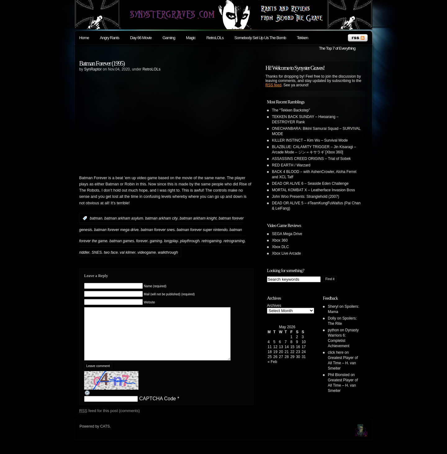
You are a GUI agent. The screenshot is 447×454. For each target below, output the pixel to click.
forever (141, 241)
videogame (147, 252)
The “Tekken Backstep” (291, 110)
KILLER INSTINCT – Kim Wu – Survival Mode (310, 140)
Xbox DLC (280, 247)
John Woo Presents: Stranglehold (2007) (305, 196)
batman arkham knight (198, 218)
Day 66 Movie (141, 37)
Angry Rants (109, 37)
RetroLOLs (215, 37)
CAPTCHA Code (157, 408)
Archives (274, 305)
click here (336, 352)
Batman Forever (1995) (101, 63)
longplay (171, 241)
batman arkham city (161, 218)
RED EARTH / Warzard (291, 165)
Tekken (302, 37)
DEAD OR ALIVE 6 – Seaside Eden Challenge (310, 183)
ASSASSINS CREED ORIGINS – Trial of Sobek (311, 159)
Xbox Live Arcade (286, 253)
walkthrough (168, 252)
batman (96, 218)
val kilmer (128, 252)
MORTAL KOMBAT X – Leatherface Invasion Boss (313, 190)
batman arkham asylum (123, 218)
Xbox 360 (280, 240)
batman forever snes (157, 229)
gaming (156, 241)
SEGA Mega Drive (287, 234)
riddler (84, 252)
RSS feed (273, 85)
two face (111, 252)
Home (84, 37)
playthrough (190, 241)
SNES (97, 252)
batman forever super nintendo (202, 229)
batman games (121, 241)
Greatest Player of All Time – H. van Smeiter (343, 363)
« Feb (272, 362)
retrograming (234, 241)
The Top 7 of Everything (337, 48)
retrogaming (211, 241)
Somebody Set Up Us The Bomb (260, 37)
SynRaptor (93, 69)
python (333, 330)
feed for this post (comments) (109, 420)
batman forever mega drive (116, 229)
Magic (191, 37)
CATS (105, 436)
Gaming (168, 37)
